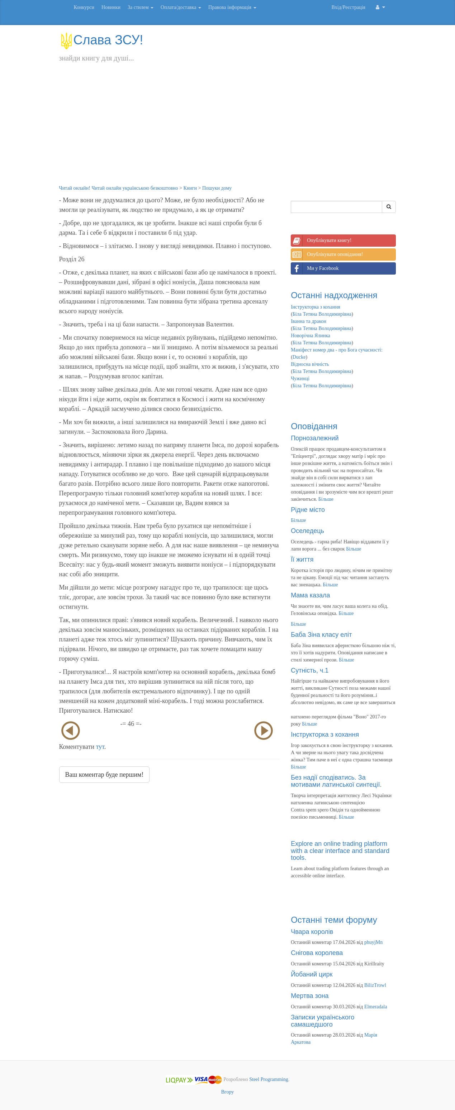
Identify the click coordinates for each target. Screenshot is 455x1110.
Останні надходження (334, 295)
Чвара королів (312, 931)
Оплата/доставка (181, 7)
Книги (190, 188)
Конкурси (84, 7)
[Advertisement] (227, 131)
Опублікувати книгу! (321, 240)
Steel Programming (268, 1079)
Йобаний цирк (311, 974)
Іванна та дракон (308, 321)
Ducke (299, 357)
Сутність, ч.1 (309, 670)
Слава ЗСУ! (101, 40)
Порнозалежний (314, 438)
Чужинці (300, 378)
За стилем (140, 7)
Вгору (227, 1092)
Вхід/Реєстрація (348, 7)
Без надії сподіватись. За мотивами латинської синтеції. (336, 781)
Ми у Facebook (314, 268)
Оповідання (314, 426)
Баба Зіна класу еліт (321, 634)
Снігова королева (317, 952)
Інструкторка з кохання (315, 307)
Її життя (302, 559)
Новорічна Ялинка (310, 335)
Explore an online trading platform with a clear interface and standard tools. (340, 851)
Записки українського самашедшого (322, 1021)
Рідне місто (308, 509)
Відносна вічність (310, 364)
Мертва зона (309, 995)
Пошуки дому (217, 188)
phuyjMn (373, 942)
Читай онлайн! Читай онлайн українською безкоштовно (118, 188)
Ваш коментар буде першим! (104, 774)
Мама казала (310, 595)
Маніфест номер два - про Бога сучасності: (337, 350)
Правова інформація (232, 7)
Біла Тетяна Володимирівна (322, 314)
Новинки (110, 7)
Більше (325, 499)
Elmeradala (375, 1006)
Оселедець (307, 530)
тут (100, 746)
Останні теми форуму (334, 920)
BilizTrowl (375, 985)
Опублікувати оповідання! (327, 254)
